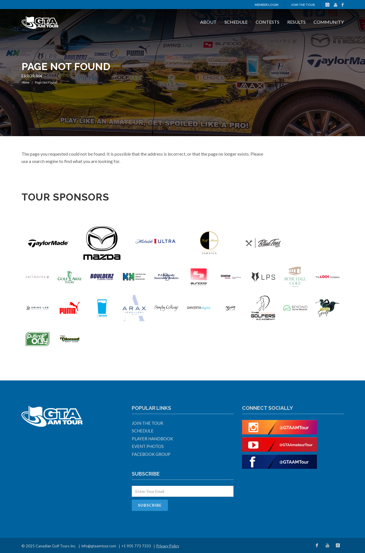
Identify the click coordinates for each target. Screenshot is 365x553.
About (208, 22)
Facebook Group (151, 454)
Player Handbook (152, 438)
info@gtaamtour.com (98, 546)
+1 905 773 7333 (136, 546)
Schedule (236, 22)
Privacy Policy (167, 546)
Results (296, 22)
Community (329, 22)
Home (25, 82)
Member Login (266, 4)
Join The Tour (303, 4)
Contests (267, 22)
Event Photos (148, 446)
